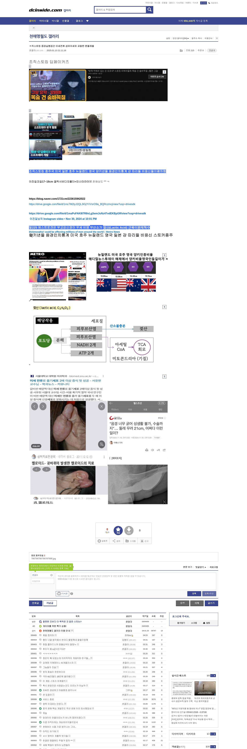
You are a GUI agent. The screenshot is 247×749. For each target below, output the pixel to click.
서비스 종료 (46, 699)
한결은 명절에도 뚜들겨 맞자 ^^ (56, 740)
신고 (145, 540)
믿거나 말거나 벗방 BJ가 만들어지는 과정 (190, 716)
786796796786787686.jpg (43, 558)
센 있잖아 (45, 695)
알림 (206, 623)
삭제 (197, 603)
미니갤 (157, 3)
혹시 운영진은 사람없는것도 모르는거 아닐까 (62, 685)
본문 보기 (187, 567)
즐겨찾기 (181, 623)
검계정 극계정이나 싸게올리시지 (56, 663)
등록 (194, 593)
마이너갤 (149, 3)
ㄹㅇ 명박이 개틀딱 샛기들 (53, 736)
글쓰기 (211, 603)
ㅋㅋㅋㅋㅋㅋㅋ (48, 653)
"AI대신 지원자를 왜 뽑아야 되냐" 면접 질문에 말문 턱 (194, 708)
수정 (182, 603)
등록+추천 (209, 593)
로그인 (203, 3)
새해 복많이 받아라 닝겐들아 (54, 745)
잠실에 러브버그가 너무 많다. (184, 723)
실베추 (102, 541)
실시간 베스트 (179, 675)
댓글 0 (212, 50)
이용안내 (208, 38)
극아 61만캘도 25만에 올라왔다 (56, 676)
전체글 (35, 603)
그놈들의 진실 (47, 667)
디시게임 (180, 3)
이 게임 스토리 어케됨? (52, 681)
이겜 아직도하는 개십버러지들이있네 (58, 722)
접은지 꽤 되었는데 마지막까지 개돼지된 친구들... (64, 658)
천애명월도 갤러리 (44, 36)
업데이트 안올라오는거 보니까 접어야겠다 (61, 717)
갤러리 (32, 21)
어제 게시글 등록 (193, 21)
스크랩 (181, 50)
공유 (116, 540)
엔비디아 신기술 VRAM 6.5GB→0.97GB (189, 712)
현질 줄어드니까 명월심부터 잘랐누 (57, 644)
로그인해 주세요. (181, 616)
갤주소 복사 (197, 38)
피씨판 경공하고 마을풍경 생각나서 (57, 690)
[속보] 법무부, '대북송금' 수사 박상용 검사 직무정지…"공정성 (194, 719)
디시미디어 (177, 734)
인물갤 (164, 3)
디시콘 (195, 3)
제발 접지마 (46, 635)
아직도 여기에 (47, 731)
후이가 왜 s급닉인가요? (52, 649)
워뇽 (43, 713)
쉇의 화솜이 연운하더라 (52, 672)
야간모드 (213, 3)
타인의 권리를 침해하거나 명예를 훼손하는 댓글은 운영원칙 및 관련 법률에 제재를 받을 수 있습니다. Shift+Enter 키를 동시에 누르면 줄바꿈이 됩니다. (102, 577)
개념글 (49, 603)
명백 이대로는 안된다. (51, 704)
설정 (168, 38)
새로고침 (214, 567)
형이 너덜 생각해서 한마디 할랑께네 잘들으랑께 (63, 640)
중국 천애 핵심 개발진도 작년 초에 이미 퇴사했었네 (65, 708)
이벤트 (188, 3)
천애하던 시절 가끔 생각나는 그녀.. (57, 727)
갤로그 (172, 3)
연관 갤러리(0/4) (181, 38)
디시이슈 (190, 734)
